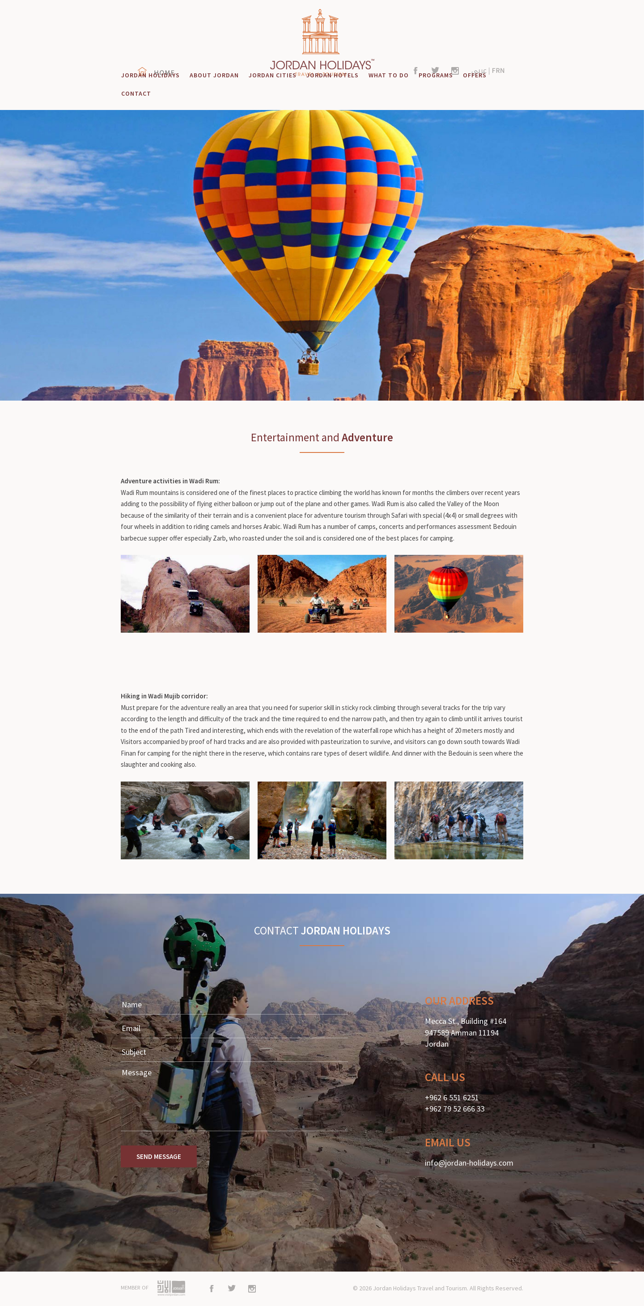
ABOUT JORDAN (214, 75)
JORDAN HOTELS (332, 75)
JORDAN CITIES (273, 75)
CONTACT (136, 93)
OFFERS (475, 75)
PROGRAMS (436, 75)
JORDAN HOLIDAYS (150, 75)
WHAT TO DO (389, 75)
